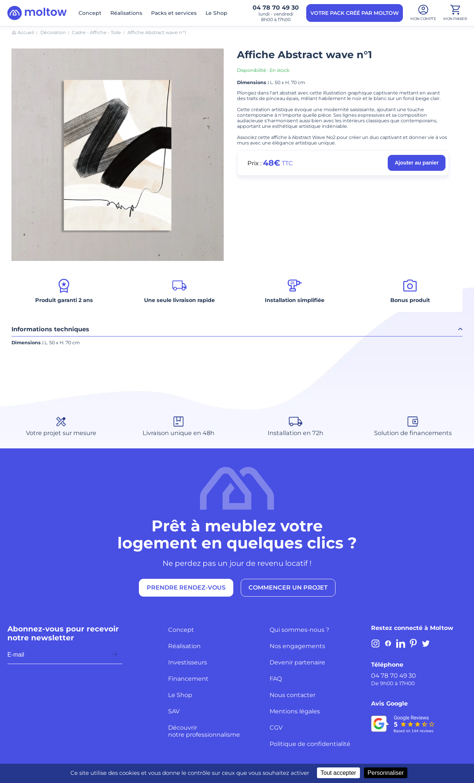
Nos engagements (297, 646)
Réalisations (126, 13)
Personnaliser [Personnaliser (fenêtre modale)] (386, 773)
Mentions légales (295, 711)
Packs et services (174, 13)
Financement (188, 678)
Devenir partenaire (297, 662)
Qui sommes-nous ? (299, 629)
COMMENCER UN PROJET (288, 587)
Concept (90, 13)
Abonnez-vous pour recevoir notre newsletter (63, 633)
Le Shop (216, 13)
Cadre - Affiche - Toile (96, 32)
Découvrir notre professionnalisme (204, 731)
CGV (276, 727)
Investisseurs (187, 662)
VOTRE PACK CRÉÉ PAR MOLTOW (354, 13)
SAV (174, 711)
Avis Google (389, 703)
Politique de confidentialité (310, 743)
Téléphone (387, 664)
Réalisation (184, 646)
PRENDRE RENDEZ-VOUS (186, 587)
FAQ (276, 678)
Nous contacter (293, 695)
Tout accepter (338, 773)
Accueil (25, 32)
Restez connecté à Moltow (412, 627)
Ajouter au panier (416, 163)
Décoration (53, 32)
